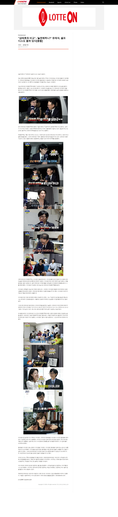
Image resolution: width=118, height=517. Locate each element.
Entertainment (22, 35)
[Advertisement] (56, 60)
